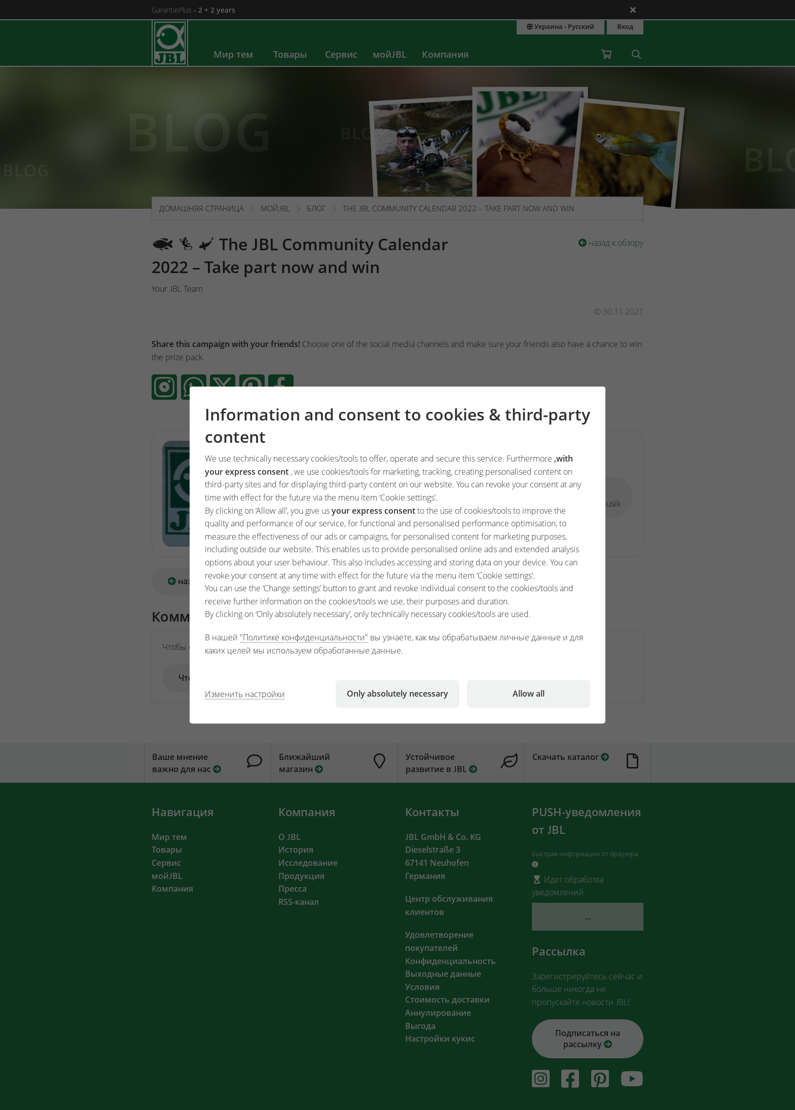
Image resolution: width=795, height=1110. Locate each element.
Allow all (529, 693)
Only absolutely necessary (397, 693)
